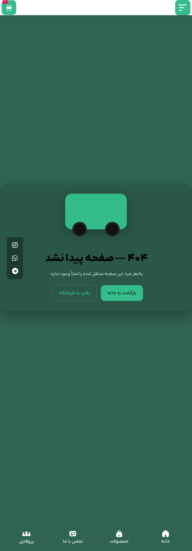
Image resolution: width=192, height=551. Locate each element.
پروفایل (26, 541)
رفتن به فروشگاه (74, 299)
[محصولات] (119, 534)
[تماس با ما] (73, 534)
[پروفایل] (26, 534)
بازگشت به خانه (122, 299)
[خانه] (166, 534)
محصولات (119, 541)
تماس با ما (73, 541)
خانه (165, 541)
